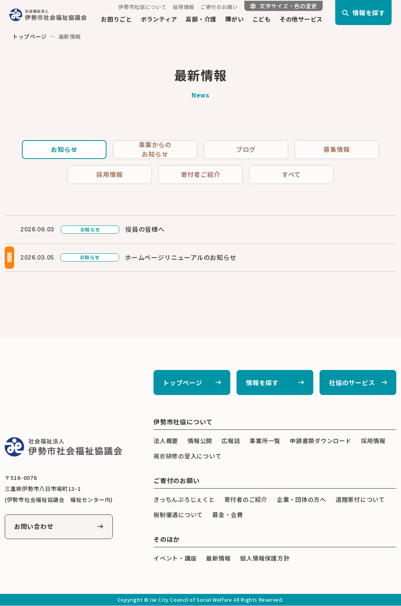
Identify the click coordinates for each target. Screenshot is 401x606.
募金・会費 (227, 515)
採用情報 (183, 7)
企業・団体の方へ (301, 500)
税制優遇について (178, 515)
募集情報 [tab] (336, 149)
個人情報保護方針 (264, 558)
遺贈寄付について (360, 500)
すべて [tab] (291, 174)
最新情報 (218, 558)
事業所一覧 (264, 441)
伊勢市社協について (142, 7)
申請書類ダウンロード (321, 441)
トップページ (30, 36)
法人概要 (166, 441)
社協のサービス (352, 383)
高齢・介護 (201, 19)
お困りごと (116, 19)
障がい (234, 19)
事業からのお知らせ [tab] (155, 149)
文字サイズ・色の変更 (284, 6)
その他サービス (301, 19)
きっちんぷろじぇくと (184, 500)
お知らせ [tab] (64, 149)
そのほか (167, 539)
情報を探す (262, 383)
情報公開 (200, 441)
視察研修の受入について (187, 456)
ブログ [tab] (246, 149)
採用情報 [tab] (109, 174)
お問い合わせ (34, 527)
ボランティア (159, 19)
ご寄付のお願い (219, 7)
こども (262, 19)
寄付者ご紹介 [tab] (200, 174)
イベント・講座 (175, 558)
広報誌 (231, 441)
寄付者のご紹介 (245, 500)
